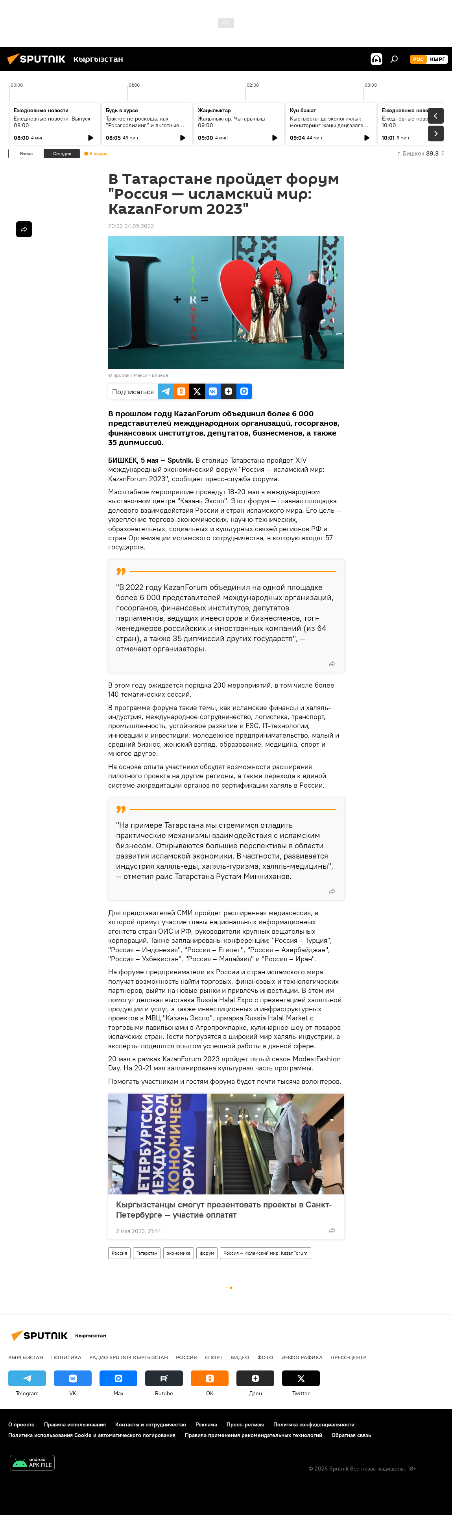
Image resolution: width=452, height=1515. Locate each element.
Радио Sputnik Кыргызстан (128, 1357)
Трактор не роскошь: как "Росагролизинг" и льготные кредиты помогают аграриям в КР (145, 128)
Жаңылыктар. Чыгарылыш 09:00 (231, 122)
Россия (119, 1253)
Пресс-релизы (245, 1424)
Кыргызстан (25, 1357)
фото (265, 1357)
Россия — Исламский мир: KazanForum (265, 1253)
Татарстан (147, 1253)
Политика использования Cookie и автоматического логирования (91, 1435)
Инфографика (302, 1357)
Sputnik (121, 375)
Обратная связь (351, 1435)
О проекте (21, 1424)
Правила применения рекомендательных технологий (253, 1435)
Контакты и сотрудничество (150, 1424)
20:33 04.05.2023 (131, 226)
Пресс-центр (348, 1357)
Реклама (206, 1424)
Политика (66, 1357)
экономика (178, 1253)
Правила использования (75, 1424)
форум (207, 1253)
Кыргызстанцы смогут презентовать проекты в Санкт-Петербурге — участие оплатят (224, 1209)
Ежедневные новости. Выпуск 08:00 (52, 122)
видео (240, 1357)
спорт (214, 1357)
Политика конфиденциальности (313, 1424)
